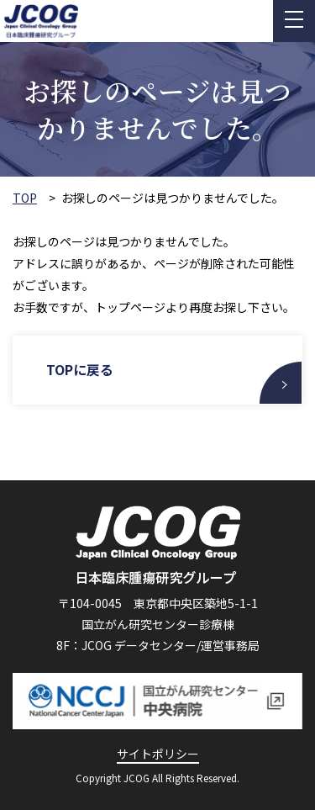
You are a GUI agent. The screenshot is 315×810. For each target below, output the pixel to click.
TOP (25, 198)
